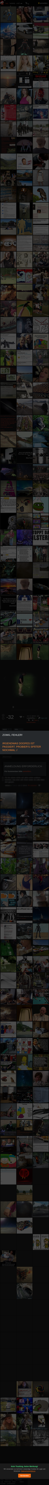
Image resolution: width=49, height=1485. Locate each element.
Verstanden (24, 1476)
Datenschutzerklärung (28, 1471)
